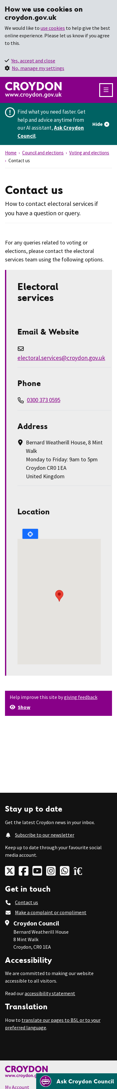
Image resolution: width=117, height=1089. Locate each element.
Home (11, 153)
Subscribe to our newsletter (44, 835)
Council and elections (43, 153)
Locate (30, 534)
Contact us (26, 902)
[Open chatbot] (76, 1081)
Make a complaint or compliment (50, 912)
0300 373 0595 (43, 400)
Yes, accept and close (33, 60)
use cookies (53, 28)
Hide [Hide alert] (97, 124)
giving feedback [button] (80, 697)
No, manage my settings (38, 68)
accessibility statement (50, 993)
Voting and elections (89, 153)
